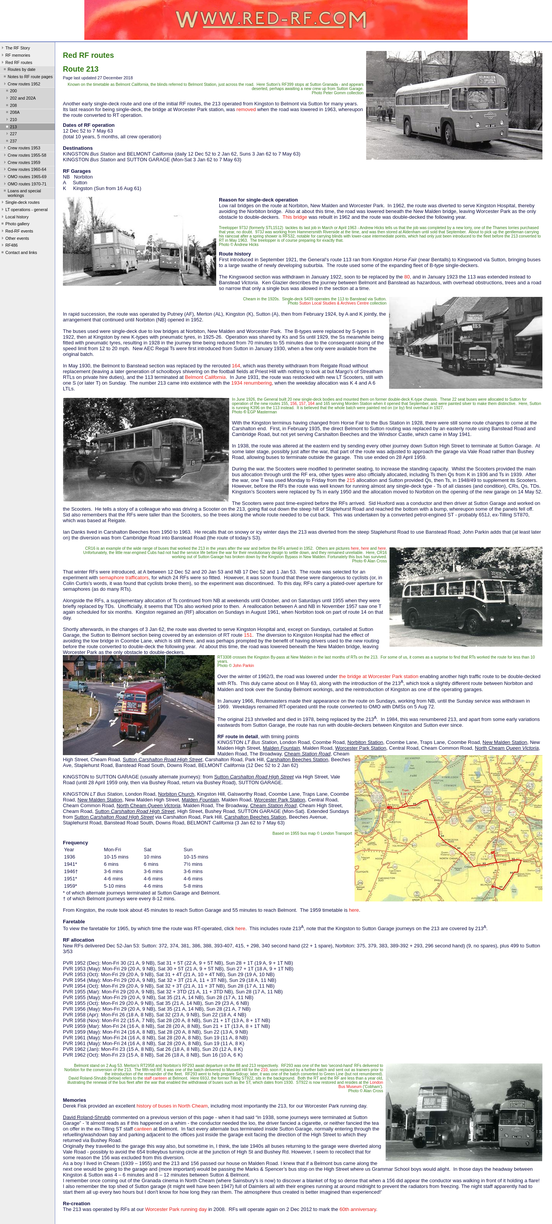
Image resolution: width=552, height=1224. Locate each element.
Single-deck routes (19, 203)
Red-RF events (16, 232)
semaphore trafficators (124, 577)
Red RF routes (16, 63)
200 (11, 91)
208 (11, 106)
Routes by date (19, 70)
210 (11, 120)
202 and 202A (20, 99)
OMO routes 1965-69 (24, 177)
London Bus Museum (360, 1084)
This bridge (295, 217)
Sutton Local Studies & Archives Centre (334, 303)
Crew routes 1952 (21, 85)
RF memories (15, 56)
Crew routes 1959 (21, 163)
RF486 (9, 246)
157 (302, 403)
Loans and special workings (21, 193)
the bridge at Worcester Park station (378, 676)
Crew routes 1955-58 (24, 156)
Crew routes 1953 (21, 149)
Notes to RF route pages (27, 77)
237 (11, 142)
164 (236, 366)
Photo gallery (15, 224)
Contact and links (18, 253)
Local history (14, 218)
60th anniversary (358, 1209)
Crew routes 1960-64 (24, 170)
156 (293, 403)
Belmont (205, 377)
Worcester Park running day (176, 1209)
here (355, 548)
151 (248, 635)
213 (11, 128)
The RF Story (15, 49)
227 (11, 134)
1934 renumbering (251, 383)
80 (406, 277)
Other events (14, 239)
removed (246, 109)
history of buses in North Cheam (172, 1106)
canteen (143, 1129)
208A (12, 113)
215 (351, 480)
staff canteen (155, 1078)
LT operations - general (24, 210)
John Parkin (243, 666)
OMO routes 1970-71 (24, 185)
